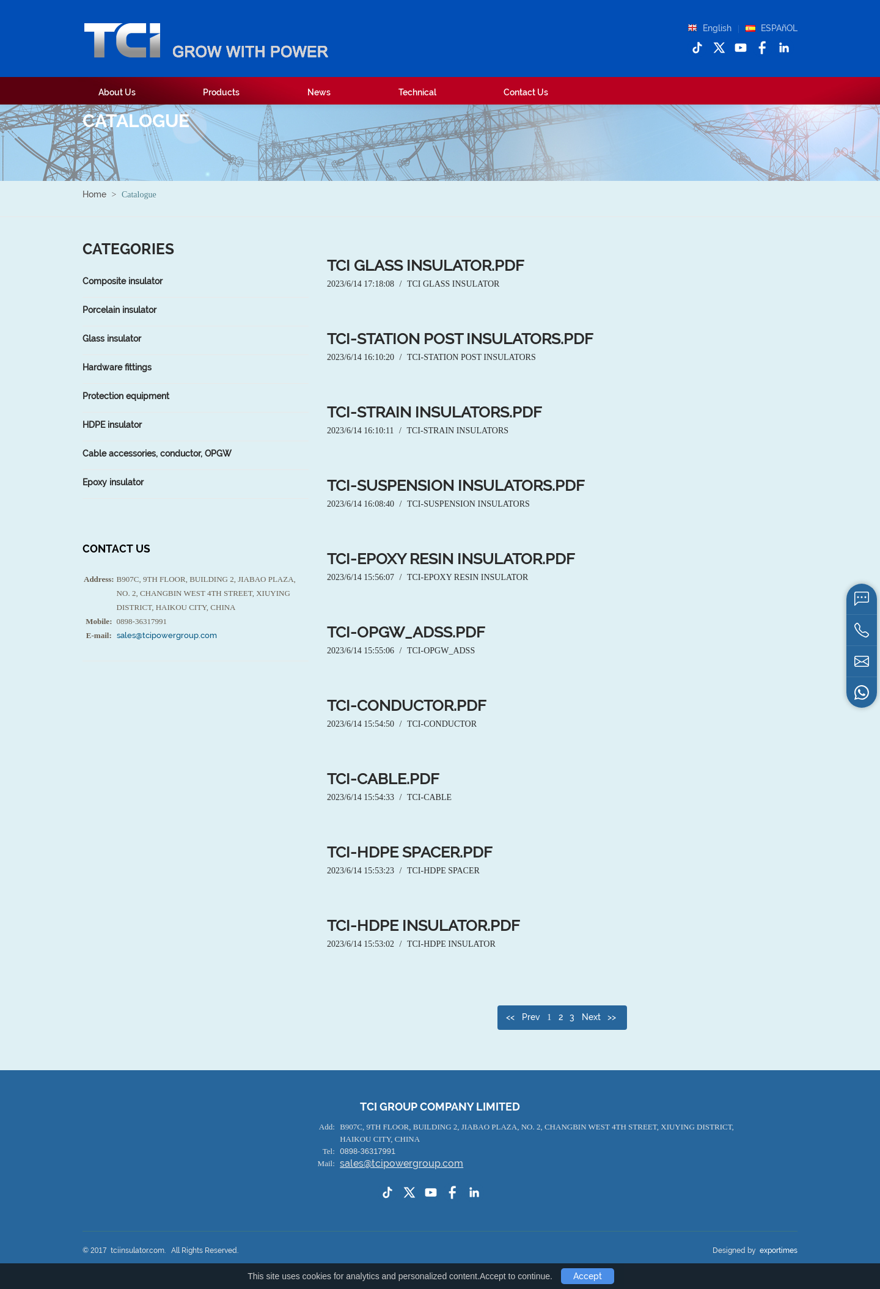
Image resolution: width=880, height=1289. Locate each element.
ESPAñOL (779, 28)
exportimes (779, 1250)
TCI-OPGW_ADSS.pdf (406, 632)
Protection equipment (125, 396)
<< (510, 1017)
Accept (587, 1276)
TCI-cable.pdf (383, 779)
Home (94, 194)
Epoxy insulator (113, 482)
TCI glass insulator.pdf (425, 265)
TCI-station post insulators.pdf (460, 339)
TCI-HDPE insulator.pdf (423, 926)
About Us (117, 92)
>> (611, 1017)
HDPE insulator (112, 425)
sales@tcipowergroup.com (167, 635)
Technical (417, 92)
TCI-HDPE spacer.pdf (410, 852)
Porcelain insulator (119, 310)
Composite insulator (122, 281)
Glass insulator (111, 338)
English (717, 28)
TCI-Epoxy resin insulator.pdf (451, 559)
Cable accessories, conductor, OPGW (157, 453)
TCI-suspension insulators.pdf (456, 485)
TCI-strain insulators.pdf (434, 412)
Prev (531, 1017)
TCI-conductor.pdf (406, 705)
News (319, 92)
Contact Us (526, 92)
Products (221, 92)
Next (591, 1017)
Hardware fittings (117, 367)
